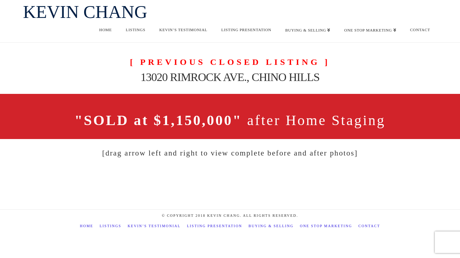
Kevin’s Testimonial (154, 226)
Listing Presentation (214, 226)
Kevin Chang (85, 12)
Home (86, 226)
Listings (110, 226)
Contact (369, 226)
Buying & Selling (271, 226)
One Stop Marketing (326, 226)
